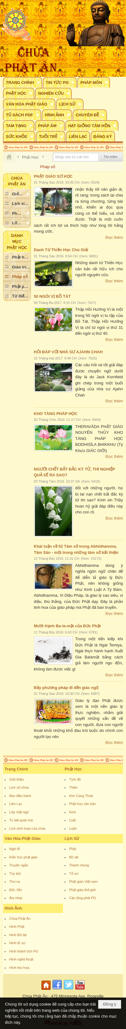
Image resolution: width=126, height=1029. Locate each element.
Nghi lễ (14, 849)
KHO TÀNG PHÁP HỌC (56, 413)
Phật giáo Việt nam (83, 881)
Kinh (72, 812)
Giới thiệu (16, 779)
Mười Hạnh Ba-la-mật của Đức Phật (67, 626)
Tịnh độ (75, 779)
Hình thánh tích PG (23, 951)
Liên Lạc (15, 804)
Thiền (73, 787)
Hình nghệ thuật (21, 959)
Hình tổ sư (17, 943)
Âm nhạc (16, 898)
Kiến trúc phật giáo (23, 857)
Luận (73, 828)
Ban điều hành (20, 796)
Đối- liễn (15, 890)
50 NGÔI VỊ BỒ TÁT (52, 296)
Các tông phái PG (82, 898)
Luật (72, 820)
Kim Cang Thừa (81, 796)
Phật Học (73, 769)
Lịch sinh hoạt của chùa (27, 828)
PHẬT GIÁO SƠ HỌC (53, 176)
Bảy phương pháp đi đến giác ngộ (66, 687)
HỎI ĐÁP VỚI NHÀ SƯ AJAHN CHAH (68, 352)
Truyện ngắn (18, 865)
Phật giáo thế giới (82, 890)
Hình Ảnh (13, 908)
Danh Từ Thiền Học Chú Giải (61, 249)
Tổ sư (73, 873)
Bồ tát (73, 857)
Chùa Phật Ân (19, 918)
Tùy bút (15, 873)
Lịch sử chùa (19, 787)
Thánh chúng (79, 865)
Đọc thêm (114, 237)
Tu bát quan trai (21, 820)
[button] (22, 82)
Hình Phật (16, 926)
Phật (72, 849)
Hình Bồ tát (18, 935)
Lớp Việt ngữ (19, 812)
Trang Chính (16, 769)
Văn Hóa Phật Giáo (22, 838)
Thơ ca (14, 881)
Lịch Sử (72, 838)
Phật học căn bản (82, 804)
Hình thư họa (19, 967)
